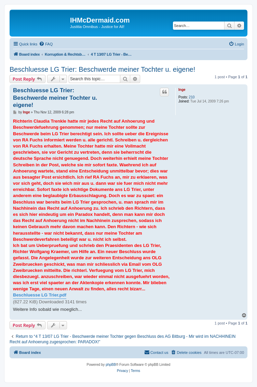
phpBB (111, 365)
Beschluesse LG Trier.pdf (39, 295)
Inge (182, 90)
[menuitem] (46, 44)
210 (192, 97)
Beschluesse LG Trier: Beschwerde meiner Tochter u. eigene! (102, 69)
